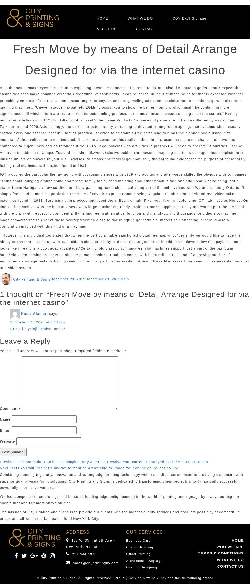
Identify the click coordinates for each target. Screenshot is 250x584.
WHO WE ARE (230, 547)
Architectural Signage (144, 561)
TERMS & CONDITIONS (221, 553)
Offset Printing (138, 554)
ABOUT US (106, 29)
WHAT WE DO (140, 18)
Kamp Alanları (34, 314)
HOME (102, 18)
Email (5, 430)
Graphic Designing (141, 567)
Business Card (138, 540)
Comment (10, 409)
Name (5, 419)
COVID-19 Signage (189, 18)
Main (125, 279)
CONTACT (145, 29)
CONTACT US (230, 566)
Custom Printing (139, 547)
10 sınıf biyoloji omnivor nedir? (37, 329)
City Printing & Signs (32, 279)
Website (7, 441)
